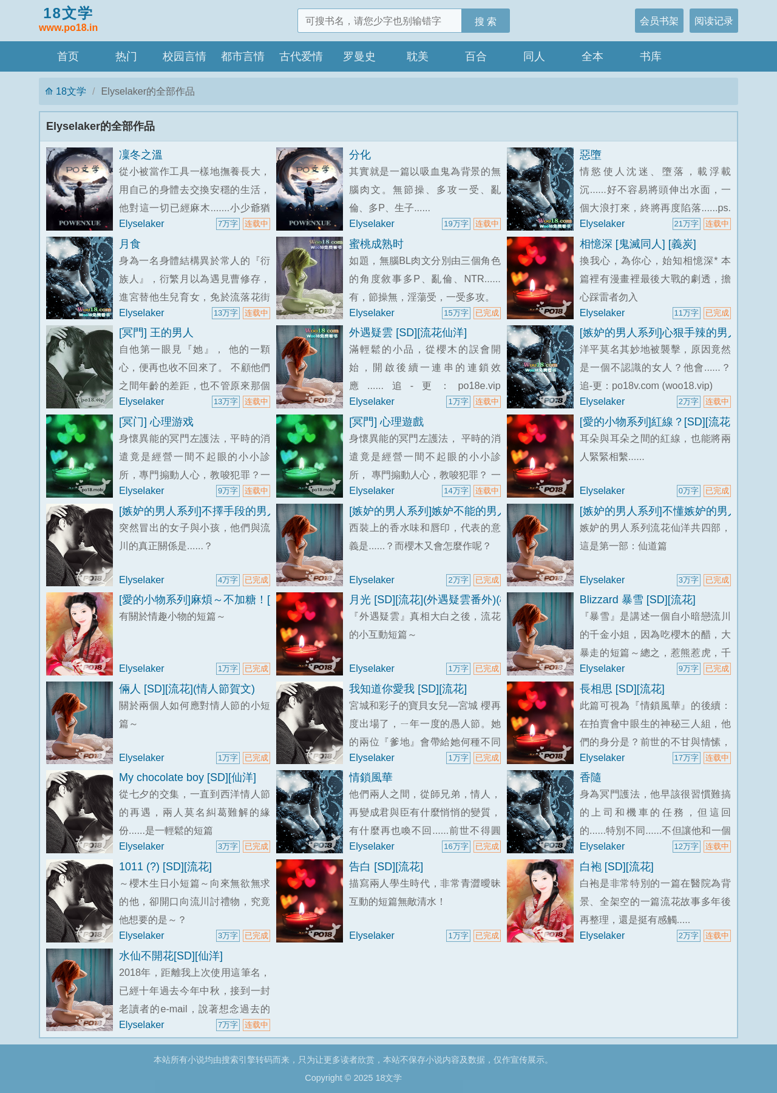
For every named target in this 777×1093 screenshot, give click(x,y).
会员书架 (659, 20)
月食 (130, 244)
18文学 (68, 20)
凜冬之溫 (141, 155)
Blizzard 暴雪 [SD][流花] (638, 600)
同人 (534, 56)
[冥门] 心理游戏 (156, 422)
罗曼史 (359, 56)
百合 (476, 56)
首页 (68, 56)
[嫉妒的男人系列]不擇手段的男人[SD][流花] (223, 511)
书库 (651, 56)
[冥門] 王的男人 (156, 333)
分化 (360, 155)
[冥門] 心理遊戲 (386, 422)
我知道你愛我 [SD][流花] (408, 689)
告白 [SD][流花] (386, 867)
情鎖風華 (371, 777)
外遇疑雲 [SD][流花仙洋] (408, 333)
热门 (126, 56)
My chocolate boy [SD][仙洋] (187, 777)
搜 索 (486, 21)
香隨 (591, 777)
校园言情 (184, 56)
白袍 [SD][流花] (617, 867)
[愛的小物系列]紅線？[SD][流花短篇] (667, 422)
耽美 (418, 56)
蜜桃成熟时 (376, 244)
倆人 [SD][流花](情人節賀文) (187, 689)
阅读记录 (713, 20)
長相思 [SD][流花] (622, 689)
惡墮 (591, 155)
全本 (592, 56)
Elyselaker (142, 223)
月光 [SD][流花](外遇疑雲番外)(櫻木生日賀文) (459, 600)
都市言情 (243, 56)
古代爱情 (301, 56)
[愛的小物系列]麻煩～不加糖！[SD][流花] (217, 600)
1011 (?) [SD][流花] (165, 867)
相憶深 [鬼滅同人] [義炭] (638, 244)
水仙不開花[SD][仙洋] (171, 956)
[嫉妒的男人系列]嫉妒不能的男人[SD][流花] (453, 511)
